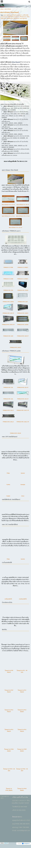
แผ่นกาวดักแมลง (7, 15)
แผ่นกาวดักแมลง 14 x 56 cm (23, 205)
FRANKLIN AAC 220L (8, 387)
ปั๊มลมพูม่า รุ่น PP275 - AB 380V (9, 770)
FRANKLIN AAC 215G (8, 290)
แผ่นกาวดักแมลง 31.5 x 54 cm (15, 227)
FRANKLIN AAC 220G (23, 302)
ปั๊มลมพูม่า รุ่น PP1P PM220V (9, 671)
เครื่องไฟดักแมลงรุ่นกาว (13, 16)
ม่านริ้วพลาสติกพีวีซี (7, 563)
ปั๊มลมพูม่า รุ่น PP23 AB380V (22, 711)
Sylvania (23, 473)
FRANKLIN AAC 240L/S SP (23, 422)
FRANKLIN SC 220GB (8, 279)
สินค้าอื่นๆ (4, 630)
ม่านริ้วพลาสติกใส (8, 599)
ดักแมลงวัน (16, 18)
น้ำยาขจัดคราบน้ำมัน (7, 602)
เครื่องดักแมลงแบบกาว (17, 15)
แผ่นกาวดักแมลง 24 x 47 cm (8, 216)
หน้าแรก (1, 9)
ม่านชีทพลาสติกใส (23, 599)
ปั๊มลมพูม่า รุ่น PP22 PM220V (9, 711)
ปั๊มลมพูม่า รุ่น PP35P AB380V (22, 750)
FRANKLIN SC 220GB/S (22, 279)
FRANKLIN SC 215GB (8, 267)
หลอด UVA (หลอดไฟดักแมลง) (9, 437)
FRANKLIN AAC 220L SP (22, 387)
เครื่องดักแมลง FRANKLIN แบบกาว (11, 231)
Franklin (8, 496)
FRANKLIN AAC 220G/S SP (8, 325)
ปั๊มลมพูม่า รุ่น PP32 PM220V (22, 730)
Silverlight (23, 484)
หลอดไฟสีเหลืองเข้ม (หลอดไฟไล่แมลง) (11, 500)
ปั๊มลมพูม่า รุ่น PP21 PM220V (22, 691)
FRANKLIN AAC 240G (8, 336)
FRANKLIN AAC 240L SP (22, 399)
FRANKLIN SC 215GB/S (23, 267)
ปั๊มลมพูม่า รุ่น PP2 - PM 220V (22, 671)
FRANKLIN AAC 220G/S (22, 313)
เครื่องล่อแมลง (22, 16)
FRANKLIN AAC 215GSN (8, 302)
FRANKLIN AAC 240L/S (8, 422)
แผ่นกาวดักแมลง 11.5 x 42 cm (8, 205)
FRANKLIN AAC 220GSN (22, 325)
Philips (8, 473)
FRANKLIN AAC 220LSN (15, 433)
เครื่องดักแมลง (9, 18)
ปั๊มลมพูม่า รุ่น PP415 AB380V (22, 789)
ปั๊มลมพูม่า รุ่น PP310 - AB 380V (22, 770)
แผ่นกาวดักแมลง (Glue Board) (10, 170)
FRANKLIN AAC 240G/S (15, 347)
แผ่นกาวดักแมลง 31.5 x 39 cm (22, 216)
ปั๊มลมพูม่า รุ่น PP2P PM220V (9, 691)
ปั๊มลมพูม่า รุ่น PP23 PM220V (9, 730)
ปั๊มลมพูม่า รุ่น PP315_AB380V (9, 789)
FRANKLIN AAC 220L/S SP (23, 410)
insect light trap (23, 18)
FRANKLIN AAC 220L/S (8, 410)
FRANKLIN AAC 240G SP (22, 336)
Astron (22, 496)
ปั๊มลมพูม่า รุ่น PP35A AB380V (9, 750)
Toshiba (8, 484)
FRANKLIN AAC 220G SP (8, 313)
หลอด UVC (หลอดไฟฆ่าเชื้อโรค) (10, 525)
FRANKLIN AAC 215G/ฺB (22, 290)
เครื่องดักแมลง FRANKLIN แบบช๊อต (11, 351)
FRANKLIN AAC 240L (8, 399)
